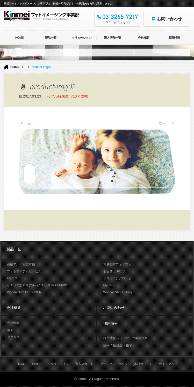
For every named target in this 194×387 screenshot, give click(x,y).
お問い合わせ (114, 308)
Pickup (36, 364)
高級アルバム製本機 (21, 264)
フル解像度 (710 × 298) (69, 96)
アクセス (13, 337)
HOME (19, 38)
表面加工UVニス (114, 271)
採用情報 (174, 38)
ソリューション (81, 38)
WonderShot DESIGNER (24, 292)
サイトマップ (168, 364)
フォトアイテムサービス (24, 271)
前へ (27, 123)
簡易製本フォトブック (118, 264)
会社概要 (143, 38)
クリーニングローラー (118, 278)
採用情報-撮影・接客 (117, 345)
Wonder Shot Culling (117, 292)
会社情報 (13, 323)
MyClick (108, 285)
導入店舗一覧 (112, 38)
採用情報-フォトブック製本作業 (125, 338)
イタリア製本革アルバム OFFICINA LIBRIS (37, 285)
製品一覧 (50, 38)
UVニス (12, 278)
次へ (167, 123)
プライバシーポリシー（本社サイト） (126, 364)
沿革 (10, 330)
